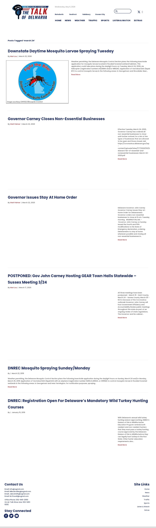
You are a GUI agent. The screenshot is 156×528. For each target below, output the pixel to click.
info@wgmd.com (17, 489)
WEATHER (80, 20)
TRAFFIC (92, 20)
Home (147, 489)
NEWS (68, 20)
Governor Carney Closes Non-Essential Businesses (64, 119)
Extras (146, 510)
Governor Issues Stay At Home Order (48, 197)
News (147, 492)
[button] (139, 12)
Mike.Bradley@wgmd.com (20, 491)
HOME (58, 20)
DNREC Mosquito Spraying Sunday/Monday (55, 368)
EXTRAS (138, 20)
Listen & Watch (143, 506)
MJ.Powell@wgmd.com (19, 496)
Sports (105, 20)
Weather (145, 496)
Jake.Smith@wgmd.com (20, 494)
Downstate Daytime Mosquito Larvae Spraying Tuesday (69, 51)
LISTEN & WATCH (121, 20)
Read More (75, 74)
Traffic (146, 499)
